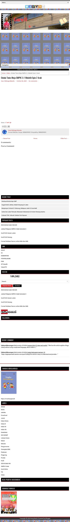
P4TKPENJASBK (6, 258)
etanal (3, 250)
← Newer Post (6, 138)
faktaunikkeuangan (7, 345)
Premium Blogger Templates (44, 520)
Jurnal (3, 418)
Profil (2, 460)
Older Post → (64, 138)
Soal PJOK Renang (6, 237)
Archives (17, 285)
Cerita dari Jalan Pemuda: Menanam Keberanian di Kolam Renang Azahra (23, 212)
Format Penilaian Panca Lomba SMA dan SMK (14, 241)
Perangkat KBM (5, 449)
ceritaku (3, 412)
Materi (3, 441)
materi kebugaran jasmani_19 (36, 352)
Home (3, 73)
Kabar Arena (4, 421)
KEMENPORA (5, 256)
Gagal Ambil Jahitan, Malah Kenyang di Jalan (15, 205)
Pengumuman (5, 446)
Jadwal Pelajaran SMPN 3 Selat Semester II (13, 229)
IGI (2, 253)
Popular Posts (7, 285)
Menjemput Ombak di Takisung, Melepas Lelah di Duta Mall (19, 208)
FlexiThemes (14, 520)
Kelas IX (3, 424)
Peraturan (4, 452)
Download (4, 415)
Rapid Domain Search (59, 520)
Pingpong (4, 455)
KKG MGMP (4, 435)
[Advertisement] (35, 48)
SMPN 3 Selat (5, 466)
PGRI (2, 261)
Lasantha (32, 520)
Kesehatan (4, 432)
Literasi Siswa (5, 438)
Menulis (3, 443)
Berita (2, 409)
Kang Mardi (34, 518)
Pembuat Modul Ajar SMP (9, 201)
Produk (3, 458)
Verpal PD (4, 267)
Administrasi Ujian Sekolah (9, 225)
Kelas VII (3, 426)
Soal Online (4, 469)
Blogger (48, 518)
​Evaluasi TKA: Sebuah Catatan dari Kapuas (14, 215)
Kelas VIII (3, 429)
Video (8, 73)
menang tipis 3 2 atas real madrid (37, 345)
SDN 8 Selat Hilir (6, 463)
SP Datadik (4, 264)
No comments (33, 81)
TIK (2, 472)
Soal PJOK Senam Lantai (8, 233)
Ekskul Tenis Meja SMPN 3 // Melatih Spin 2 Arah (21, 77)
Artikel (3, 407)
